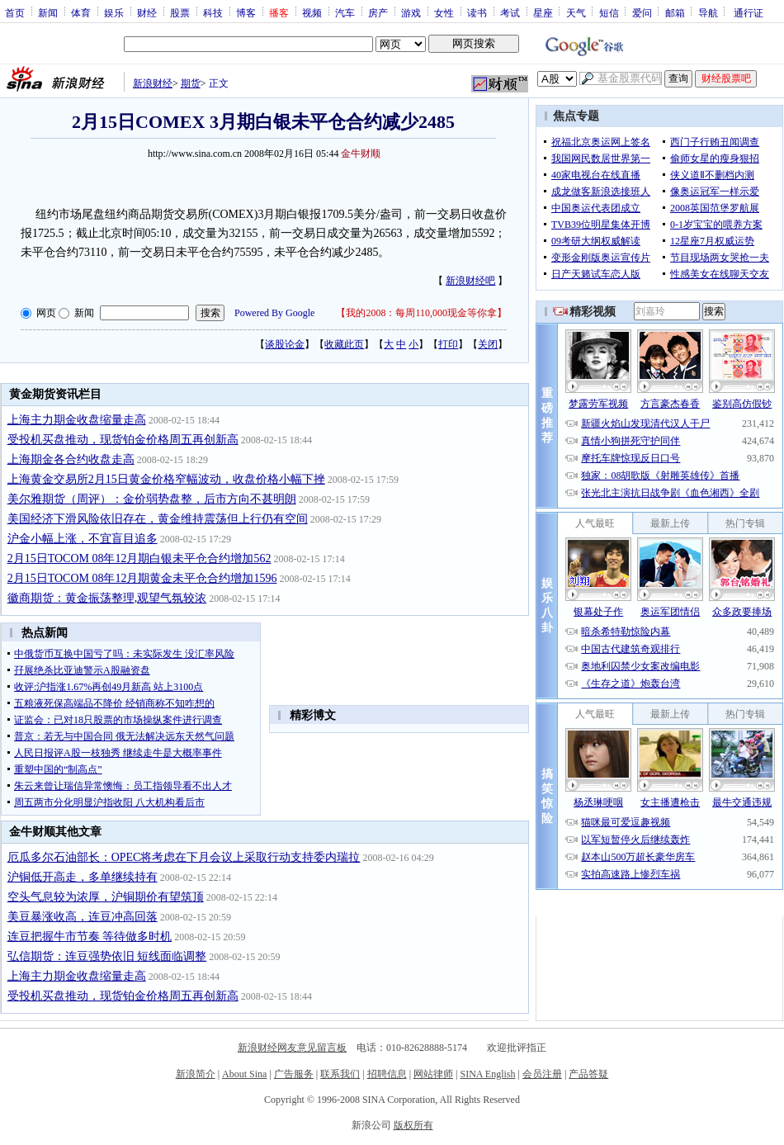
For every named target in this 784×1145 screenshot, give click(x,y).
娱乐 (114, 12)
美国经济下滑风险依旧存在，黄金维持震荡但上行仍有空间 (157, 519)
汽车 (345, 12)
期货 (191, 83)
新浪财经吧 (470, 280)
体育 (81, 12)
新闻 (48, 12)
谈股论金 (285, 344)
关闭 (488, 344)
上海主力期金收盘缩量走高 (76, 420)
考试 (510, 12)
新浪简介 (195, 1074)
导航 (708, 12)
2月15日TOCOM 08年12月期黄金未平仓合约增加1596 (142, 578)
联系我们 (340, 1074)
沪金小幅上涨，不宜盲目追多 (82, 538)
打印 (448, 344)
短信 (609, 12)
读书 (477, 12)
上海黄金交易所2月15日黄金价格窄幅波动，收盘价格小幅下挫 (166, 479)
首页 (15, 12)
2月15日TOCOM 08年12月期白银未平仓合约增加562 (139, 558)
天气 (576, 12)
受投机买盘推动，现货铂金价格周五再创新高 (123, 439)
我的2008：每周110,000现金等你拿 (421, 313)
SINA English (487, 1074)
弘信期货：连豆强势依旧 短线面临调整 (107, 956)
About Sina (244, 1074)
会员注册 (542, 1074)
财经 (147, 12)
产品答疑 (588, 1074)
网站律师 (433, 1074)
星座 (543, 12)
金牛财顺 (360, 153)
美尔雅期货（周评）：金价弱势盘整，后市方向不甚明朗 (151, 499)
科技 (213, 12)
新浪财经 (152, 83)
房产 (378, 12)
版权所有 (413, 1125)
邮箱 (675, 12)
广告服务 (294, 1074)
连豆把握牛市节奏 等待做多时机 (89, 936)
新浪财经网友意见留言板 (292, 1047)
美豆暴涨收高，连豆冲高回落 (82, 917)
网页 (46, 313)
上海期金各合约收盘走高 (71, 459)
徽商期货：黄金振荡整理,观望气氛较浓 (107, 598)
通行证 (748, 12)
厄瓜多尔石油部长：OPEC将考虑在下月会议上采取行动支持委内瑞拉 (184, 857)
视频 (312, 12)
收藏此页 (344, 344)
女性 (444, 12)
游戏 (411, 12)
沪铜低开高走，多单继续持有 (82, 877)
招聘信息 (387, 1074)
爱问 (642, 12)
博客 (246, 12)
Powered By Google (274, 313)
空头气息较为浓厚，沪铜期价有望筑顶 (105, 897)
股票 (180, 12)
